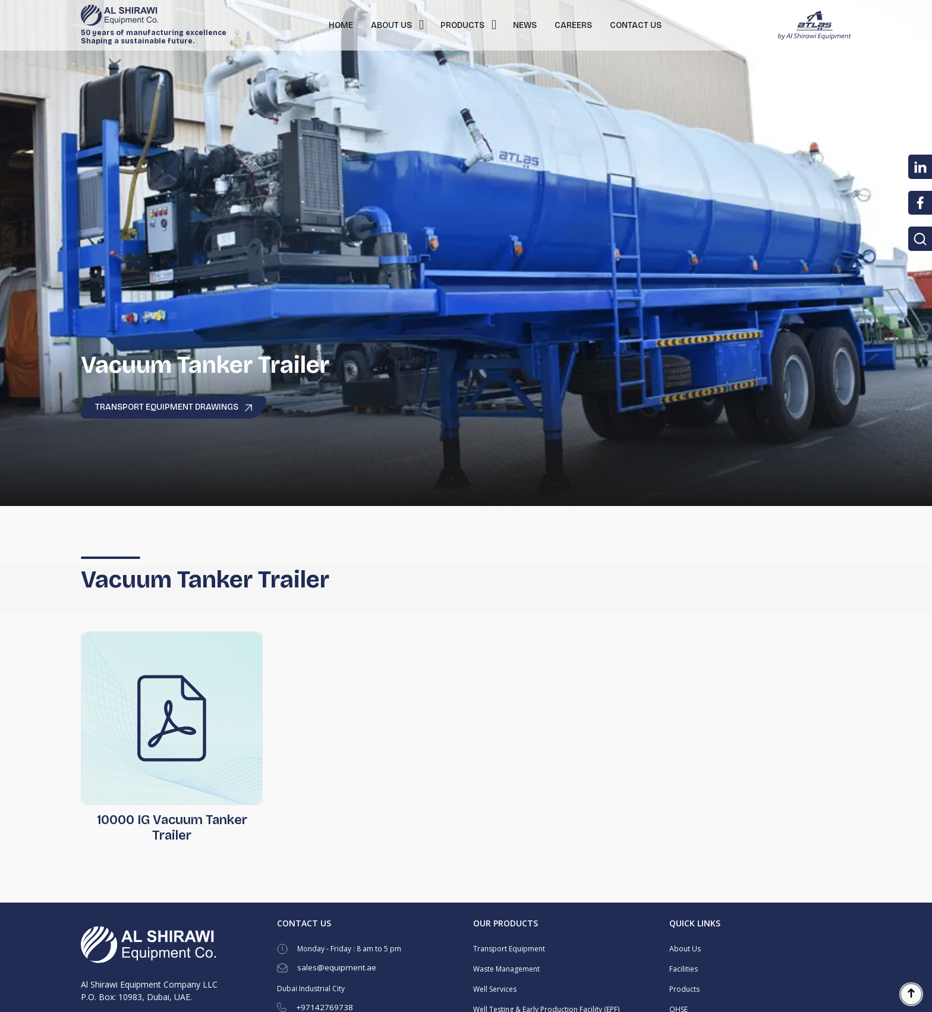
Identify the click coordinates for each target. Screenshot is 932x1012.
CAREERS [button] (573, 25)
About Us (685, 949)
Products (684, 989)
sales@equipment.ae (336, 967)
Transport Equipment (509, 949)
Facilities (683, 969)
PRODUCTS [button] (462, 25)
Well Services (495, 989)
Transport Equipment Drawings (173, 407)
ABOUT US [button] (391, 25)
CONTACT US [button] (636, 25)
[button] (421, 25)
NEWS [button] (525, 25)
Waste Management (506, 969)
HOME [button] (341, 25)
